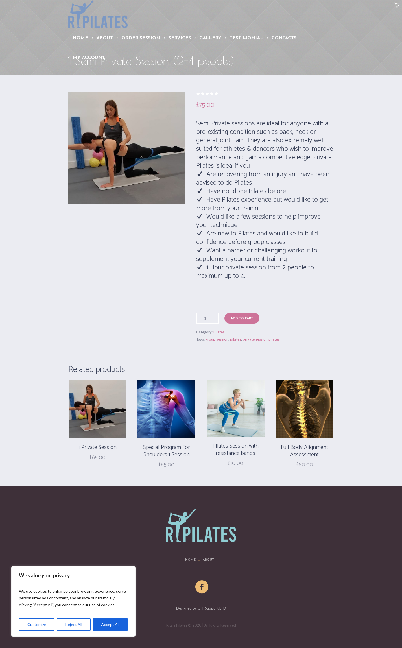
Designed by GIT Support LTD (201, 608)
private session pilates (261, 339)
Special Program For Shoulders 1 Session (166, 451)
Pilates (218, 332)
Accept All (110, 624)
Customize (36, 624)
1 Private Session (97, 447)
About (208, 560)
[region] (73, 601)
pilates (235, 339)
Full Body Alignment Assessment (304, 451)
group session (217, 339)
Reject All (73, 624)
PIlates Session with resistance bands (236, 449)
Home (190, 560)
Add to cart (242, 318)
